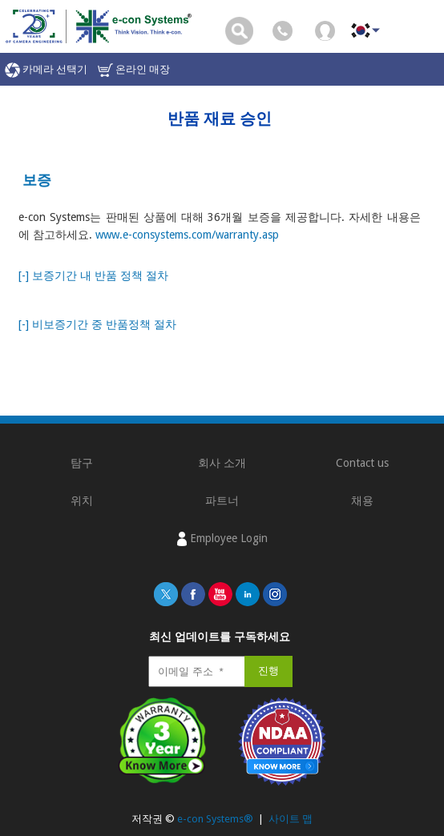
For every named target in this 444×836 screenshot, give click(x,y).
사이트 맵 (290, 819)
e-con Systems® (215, 819)
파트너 (222, 500)
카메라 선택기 (46, 70)
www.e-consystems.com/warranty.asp (187, 234)
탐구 (82, 462)
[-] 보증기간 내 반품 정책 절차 (93, 275)
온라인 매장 (134, 70)
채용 (362, 500)
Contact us (362, 462)
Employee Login (222, 539)
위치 (82, 500)
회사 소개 (222, 462)
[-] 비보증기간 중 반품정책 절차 (97, 324)
